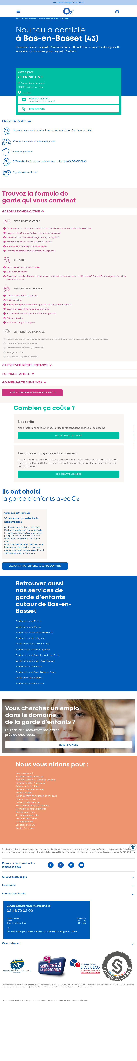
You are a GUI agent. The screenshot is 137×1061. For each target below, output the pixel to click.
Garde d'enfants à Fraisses (29, 666)
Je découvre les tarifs (68, 435)
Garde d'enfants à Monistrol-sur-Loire (34, 632)
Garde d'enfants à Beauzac (29, 678)
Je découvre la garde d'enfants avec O (32, 392)
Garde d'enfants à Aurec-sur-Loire (33, 644)
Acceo (75, 931)
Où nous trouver (11, 943)
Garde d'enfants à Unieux (28, 627)
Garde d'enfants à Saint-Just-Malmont (35, 661)
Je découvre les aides (68, 474)
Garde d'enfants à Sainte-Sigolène (33, 649)
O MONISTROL (31, 77)
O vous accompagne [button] (14, 877)
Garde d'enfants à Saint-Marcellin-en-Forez (37, 655)
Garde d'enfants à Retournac (30, 683)
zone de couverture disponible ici (27, 852)
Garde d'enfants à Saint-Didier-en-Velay (36, 672)
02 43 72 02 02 (124, 852)
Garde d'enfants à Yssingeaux (30, 638)
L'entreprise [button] (9, 885)
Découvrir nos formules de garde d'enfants (35, 566)
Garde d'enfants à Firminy (28, 621)
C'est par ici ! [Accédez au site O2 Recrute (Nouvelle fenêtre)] (79, 3)
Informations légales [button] (14, 893)
